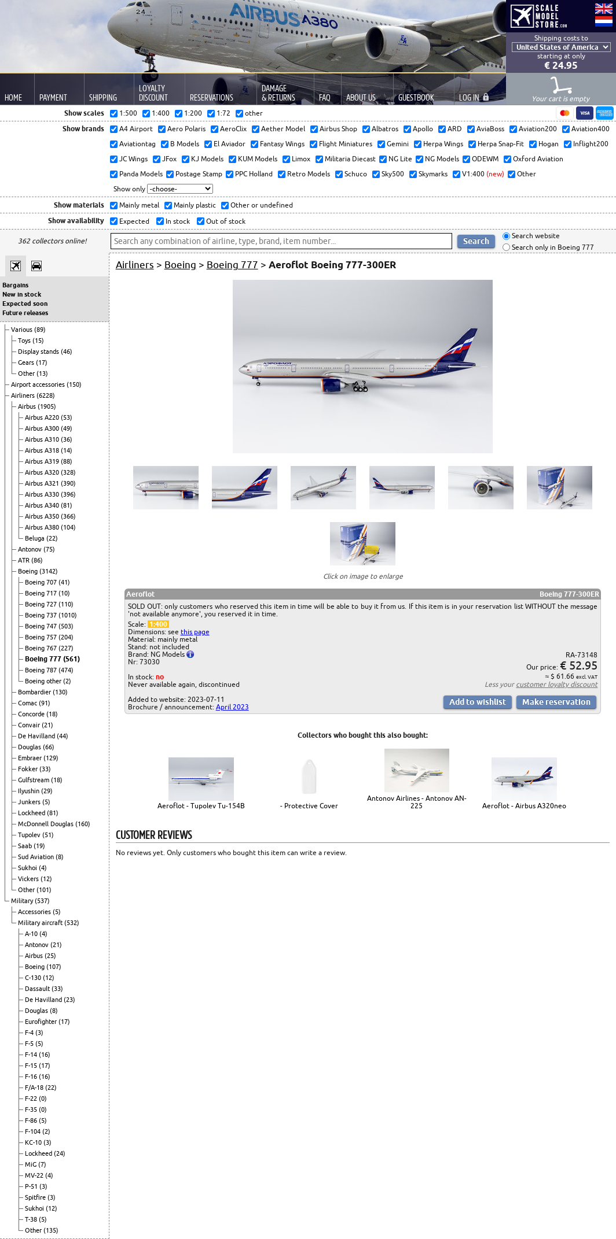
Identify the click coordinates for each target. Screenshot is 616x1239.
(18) (52, 714)
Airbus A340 (43, 505)
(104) (68, 527)
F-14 (32, 1054)
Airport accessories (39, 384)
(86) (37, 560)
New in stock (21, 294)
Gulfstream (34, 779)
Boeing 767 (41, 648)
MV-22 (35, 1175)
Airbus (28, 406)
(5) (46, 801)
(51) (48, 834)
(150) (74, 384)
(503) (66, 626)
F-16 (32, 1076)
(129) (50, 758)
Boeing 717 (41, 593)
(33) (45, 768)
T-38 (32, 1219)
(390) (68, 483)
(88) (66, 461)
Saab (26, 845)
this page (195, 631)
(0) (43, 1098)
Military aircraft (41, 922)
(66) (48, 747)
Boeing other (44, 681)
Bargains (15, 285)
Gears (27, 362)
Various (22, 329)
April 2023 (232, 707)
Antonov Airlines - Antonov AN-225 (417, 801)
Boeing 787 (41, 670)
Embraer (30, 758)
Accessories (35, 911)
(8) (60, 856)
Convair (30, 725)
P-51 (32, 1186)
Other (27, 373)
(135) (50, 1230)
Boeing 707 (41, 582)
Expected (133, 221)
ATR (24, 560)
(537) (42, 900)
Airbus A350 (43, 516)
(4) (43, 867)
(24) (59, 1153)
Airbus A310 (43, 439)
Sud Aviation (37, 856)
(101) (44, 889)
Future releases (25, 312)
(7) (42, 1164)
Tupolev (30, 834)
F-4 (30, 1032)
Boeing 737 (41, 615)
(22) (52, 538)
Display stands (39, 351)
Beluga (35, 538)
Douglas (30, 747)
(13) (42, 373)
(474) (66, 670)
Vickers (29, 878)
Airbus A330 (43, 494)
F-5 (30, 1043)
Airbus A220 (43, 417)
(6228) (45, 395)
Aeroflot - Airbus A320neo (524, 805)
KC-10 (34, 1142)
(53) (66, 417)
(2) (67, 681)
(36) (66, 439)
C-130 (34, 977)
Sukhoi (28, 867)
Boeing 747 (41, 626)
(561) (71, 659)
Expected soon (24, 303)
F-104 (33, 1131)
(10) (64, 593)
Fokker (28, 768)
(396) (68, 494)
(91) (44, 703)
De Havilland (37, 736)
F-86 (32, 1120)
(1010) (67, 615)
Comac (28, 703)
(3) (39, 1032)
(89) (40, 329)
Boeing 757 (41, 637)
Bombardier (35, 692)
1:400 (158, 624)
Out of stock (224, 221)
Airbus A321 (43, 483)
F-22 (32, 1098)
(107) (53, 966)
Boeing (28, 571)
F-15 (32, 1065)
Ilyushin (29, 790)
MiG (31, 1164)
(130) (60, 692)
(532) (71, 922)
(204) (66, 637)
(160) (82, 823)
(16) (44, 1054)
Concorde (32, 714)
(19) (39, 845)
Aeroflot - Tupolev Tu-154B (201, 805)
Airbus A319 (43, 461)
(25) (50, 955)
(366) (68, 516)
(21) (47, 725)
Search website (535, 236)
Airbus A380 (43, 527)
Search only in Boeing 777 (552, 247)
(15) (38, 340)
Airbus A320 (43, 472)
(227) (66, 648)
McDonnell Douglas (46, 823)
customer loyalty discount (556, 684)
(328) (68, 472)
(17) (41, 362)
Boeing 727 (41, 604)
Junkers (30, 801)
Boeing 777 (44, 659)
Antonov (30, 549)
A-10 (32, 933)
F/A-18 (35, 1087)
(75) (49, 549)
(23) (69, 999)
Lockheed (32, 812)
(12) (46, 878)
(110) (66, 604)
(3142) (48, 571)
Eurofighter (41, 1021)
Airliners (23, 395)
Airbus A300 (43, 428)
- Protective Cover (309, 805)
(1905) (47, 406)
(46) (66, 351)
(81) (66, 505)
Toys (25, 340)
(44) (62, 736)
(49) (66, 428)
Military (23, 900)
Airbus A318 (43, 450)
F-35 (32, 1109)
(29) (47, 790)
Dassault (38, 988)
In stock (177, 221)
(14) (66, 450)
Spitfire (36, 1197)
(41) (64, 582)
